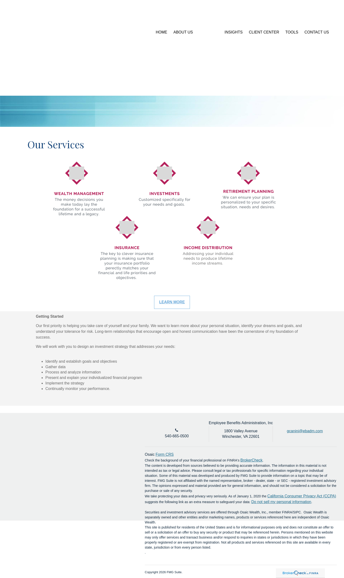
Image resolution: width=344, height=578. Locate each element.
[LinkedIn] (324, 15)
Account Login (301, 15)
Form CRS (165, 454)
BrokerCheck (251, 460)
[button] (183, 32)
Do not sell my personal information (281, 502)
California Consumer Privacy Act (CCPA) (301, 496)
